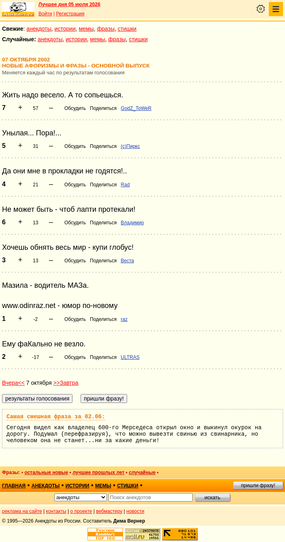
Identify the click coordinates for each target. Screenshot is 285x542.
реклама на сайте (22, 511)
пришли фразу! (258, 485)
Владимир (132, 223)
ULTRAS (130, 357)
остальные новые (46, 472)
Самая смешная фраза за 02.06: (55, 416)
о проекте (81, 511)
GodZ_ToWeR (136, 108)
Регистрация (70, 14)
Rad (125, 185)
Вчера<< (13, 383)
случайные (142, 472)
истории (65, 28)
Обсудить (75, 108)
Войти (45, 14)
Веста (127, 261)
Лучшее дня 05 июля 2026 (69, 4)
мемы (86, 28)
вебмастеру (109, 511)
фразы (106, 28)
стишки (127, 28)
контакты (56, 511)
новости (135, 511)
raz (124, 319)
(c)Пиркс (130, 146)
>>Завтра (66, 383)
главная (14, 486)
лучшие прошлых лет (98, 472)
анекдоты (38, 28)
